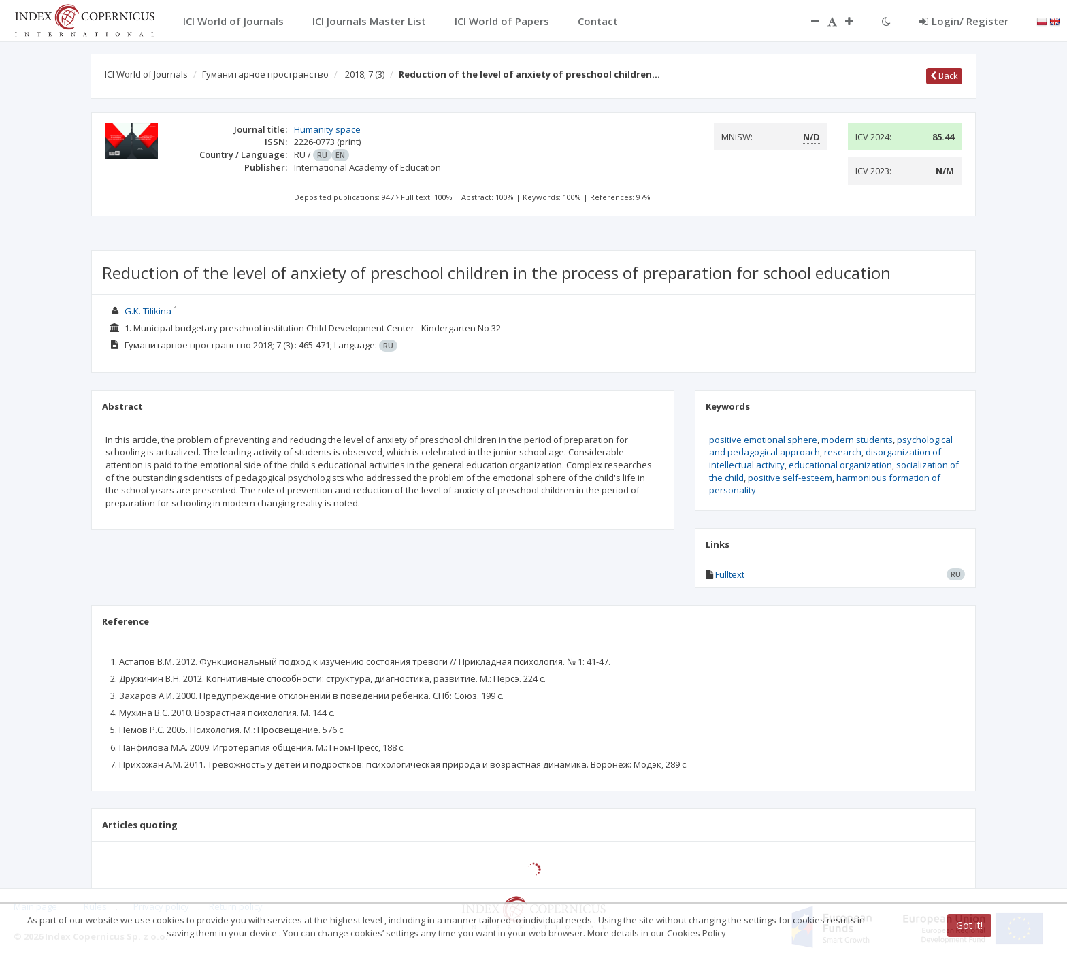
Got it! (969, 925)
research (842, 452)
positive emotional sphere (763, 440)
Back (944, 75)
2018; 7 (364, 74)
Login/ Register (963, 21)
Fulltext (729, 574)
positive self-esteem (790, 478)
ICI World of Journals (146, 74)
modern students (857, 440)
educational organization (840, 465)
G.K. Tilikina (148, 311)
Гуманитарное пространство (265, 74)
